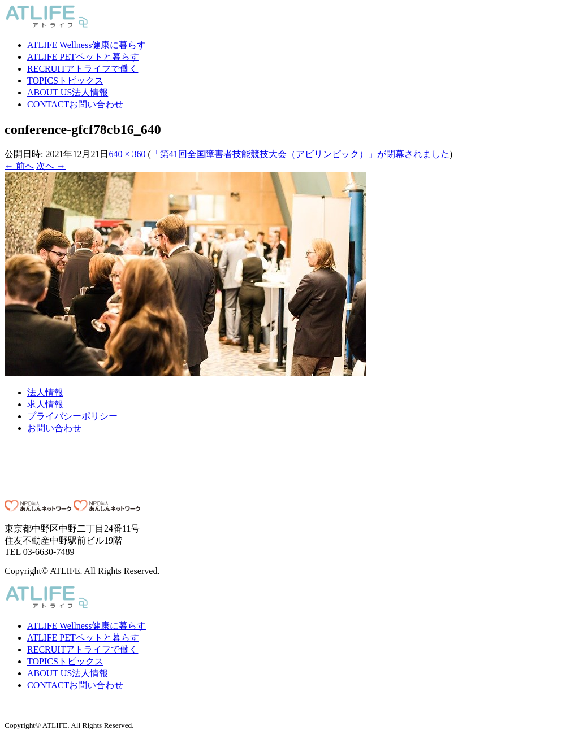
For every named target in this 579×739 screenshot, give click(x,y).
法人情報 (67, 92)
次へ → (51, 166)
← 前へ (19, 166)
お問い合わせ (75, 104)
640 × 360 (127, 154)
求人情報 (45, 404)
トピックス (65, 80)
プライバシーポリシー (72, 416)
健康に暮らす (86, 45)
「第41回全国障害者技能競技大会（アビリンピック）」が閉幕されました (300, 154)
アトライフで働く (82, 68)
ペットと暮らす (83, 57)
